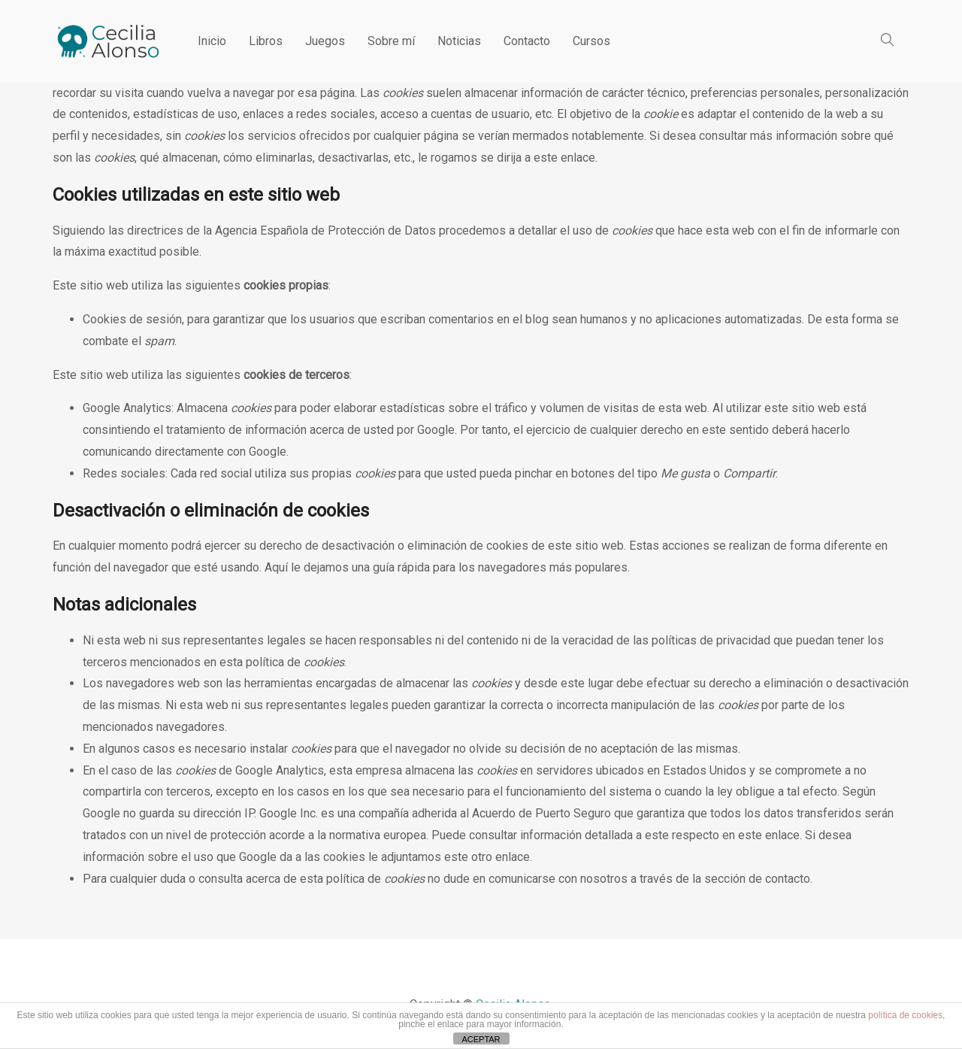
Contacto (527, 41)
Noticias (459, 41)
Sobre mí (391, 41)
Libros (266, 41)
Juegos (325, 41)
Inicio (212, 41)
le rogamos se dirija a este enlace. (507, 157)
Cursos (591, 41)
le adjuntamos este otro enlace (449, 857)
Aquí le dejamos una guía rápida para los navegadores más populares (446, 567)
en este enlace (761, 835)
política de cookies (905, 1015)
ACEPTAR (480, 1039)
